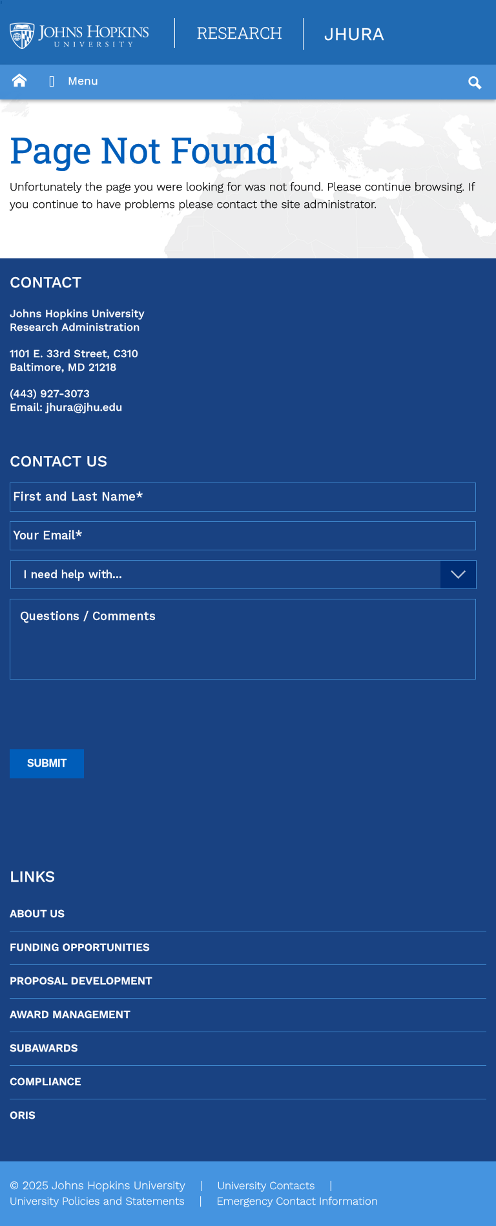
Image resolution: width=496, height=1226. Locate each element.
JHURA (354, 34)
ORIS (23, 1115)
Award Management (70, 1014)
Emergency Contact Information (297, 1201)
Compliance (45, 1081)
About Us (37, 914)
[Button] (19, 80)
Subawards (44, 1048)
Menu (70, 82)
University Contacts (266, 1185)
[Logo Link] (79, 36)
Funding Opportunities (80, 947)
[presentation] (108, 714)
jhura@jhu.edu (84, 407)
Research (239, 32)
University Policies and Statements (97, 1201)
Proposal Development (81, 981)
